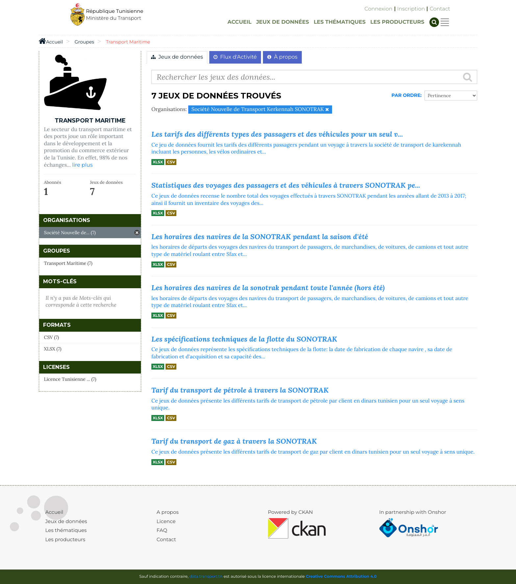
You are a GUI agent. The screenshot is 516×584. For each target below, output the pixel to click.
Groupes (84, 42)
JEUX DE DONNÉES (282, 22)
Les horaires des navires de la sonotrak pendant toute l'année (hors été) (268, 287)
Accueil (54, 512)
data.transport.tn (206, 576)
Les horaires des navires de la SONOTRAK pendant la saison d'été (259, 236)
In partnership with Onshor (412, 512)
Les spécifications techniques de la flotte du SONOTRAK (244, 339)
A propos (168, 512)
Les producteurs (65, 539)
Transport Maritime (128, 42)
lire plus (82, 165)
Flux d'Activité (235, 57)
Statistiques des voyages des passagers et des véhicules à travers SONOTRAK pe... (285, 185)
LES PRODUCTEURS (397, 22)
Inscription (411, 9)
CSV (171, 162)
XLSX (158, 162)
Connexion (379, 9)
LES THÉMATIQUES (340, 22)
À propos (282, 57)
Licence (166, 521)
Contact (440, 9)
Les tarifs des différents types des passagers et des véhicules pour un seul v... (277, 134)
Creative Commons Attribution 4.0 (341, 576)
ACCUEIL (239, 22)
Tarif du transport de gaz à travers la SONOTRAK (234, 441)
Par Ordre (406, 95)
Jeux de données (177, 57)
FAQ (162, 530)
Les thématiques (66, 530)
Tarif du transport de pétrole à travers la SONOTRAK (239, 390)
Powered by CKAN (290, 512)
